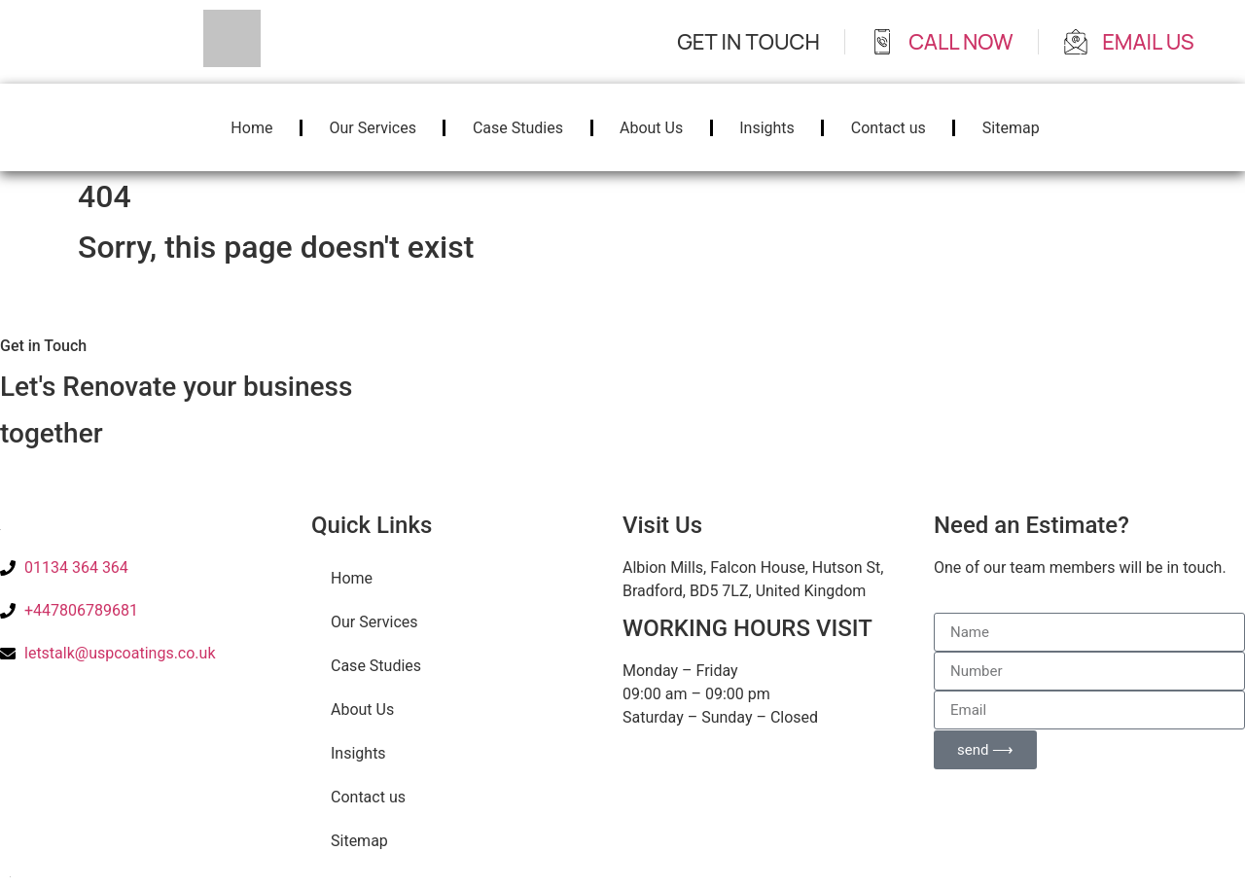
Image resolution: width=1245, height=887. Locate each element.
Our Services (372, 128)
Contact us (888, 128)
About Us (651, 128)
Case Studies (518, 128)
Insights (767, 128)
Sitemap (1011, 128)
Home (251, 128)
